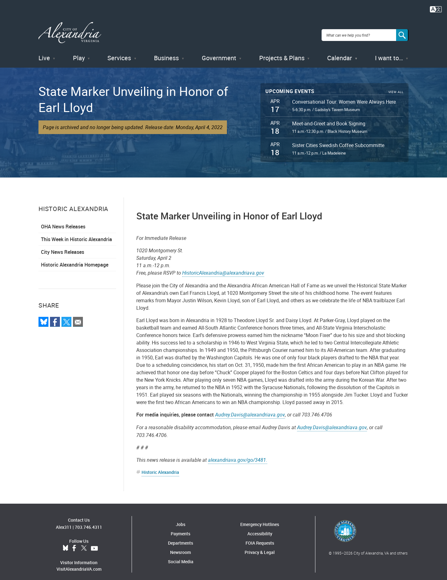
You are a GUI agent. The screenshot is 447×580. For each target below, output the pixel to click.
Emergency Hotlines (259, 519)
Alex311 (64, 522)
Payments (180, 528)
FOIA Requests (260, 538)
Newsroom (180, 547)
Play (79, 52)
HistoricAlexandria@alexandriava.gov (223, 267)
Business (166, 52)
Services (119, 52)
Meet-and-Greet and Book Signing (328, 118)
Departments (180, 538)
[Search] (402, 32)
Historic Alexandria (160, 467)
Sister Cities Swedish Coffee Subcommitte (338, 140)
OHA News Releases (63, 221)
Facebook (74, 543)
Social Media (180, 556)
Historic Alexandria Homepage (74, 259)
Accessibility (259, 528)
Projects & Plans (282, 52)
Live (44, 52)
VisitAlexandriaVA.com (79, 564)
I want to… (389, 52)
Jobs (180, 519)
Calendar (339, 52)
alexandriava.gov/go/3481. (237, 454)
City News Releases (62, 246)
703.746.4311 (88, 522)
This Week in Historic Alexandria (76, 234)
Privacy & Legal (260, 547)
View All (396, 87)
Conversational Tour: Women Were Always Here (344, 96)
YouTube (94, 543)
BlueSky (65, 543)
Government (219, 52)
